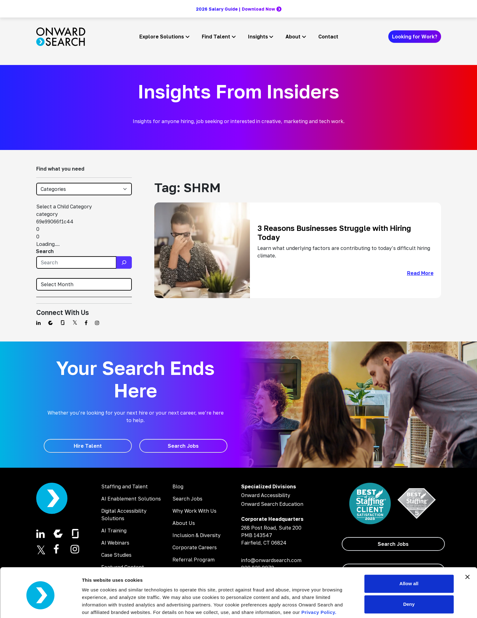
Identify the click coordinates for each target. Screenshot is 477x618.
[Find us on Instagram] (97, 322)
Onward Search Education (272, 504)
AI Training (114, 530)
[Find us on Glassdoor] (62, 322)
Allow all (409, 559)
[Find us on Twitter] (74, 322)
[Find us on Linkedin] (38, 322)
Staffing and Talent (124, 486)
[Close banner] (467, 553)
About (293, 36)
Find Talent (216, 36)
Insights (258, 36)
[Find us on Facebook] (86, 322)
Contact (328, 36)
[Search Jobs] (183, 446)
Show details (96, 605)
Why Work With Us (194, 511)
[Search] (124, 262)
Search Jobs (187, 499)
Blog (177, 486)
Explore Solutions (161, 36)
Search (45, 251)
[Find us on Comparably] (50, 322)
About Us (183, 523)
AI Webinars (115, 543)
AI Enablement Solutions (131, 499)
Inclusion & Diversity (196, 535)
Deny (409, 580)
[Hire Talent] (88, 446)
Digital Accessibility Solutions (124, 514)
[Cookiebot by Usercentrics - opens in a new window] (40, 606)
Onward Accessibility (265, 495)
